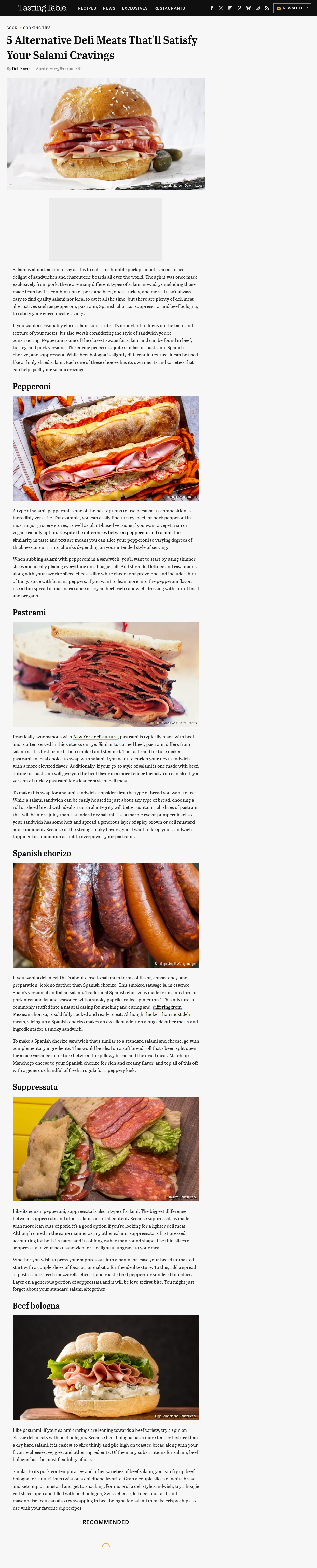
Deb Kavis (21, 68)
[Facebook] (211, 9)
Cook (12, 27)
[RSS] (266, 9)
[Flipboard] (230, 9)
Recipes (87, 8)
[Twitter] (221, 9)
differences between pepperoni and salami (127, 532)
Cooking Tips (37, 27)
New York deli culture (95, 736)
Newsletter (292, 7)
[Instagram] (257, 9)
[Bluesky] (248, 9)
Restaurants (169, 8)
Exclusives (135, 8)
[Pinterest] (239, 9)
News (109, 8)
